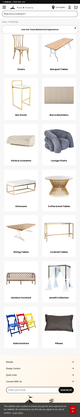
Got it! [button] (73, 409)
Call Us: (14, 2)
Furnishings (13, 22)
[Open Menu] (4, 7)
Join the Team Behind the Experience (40, 29)
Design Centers (40, 368)
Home (4, 22)
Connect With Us (40, 381)
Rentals (40, 362)
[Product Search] (40, 14)
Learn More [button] (17, 413)
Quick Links (40, 375)
